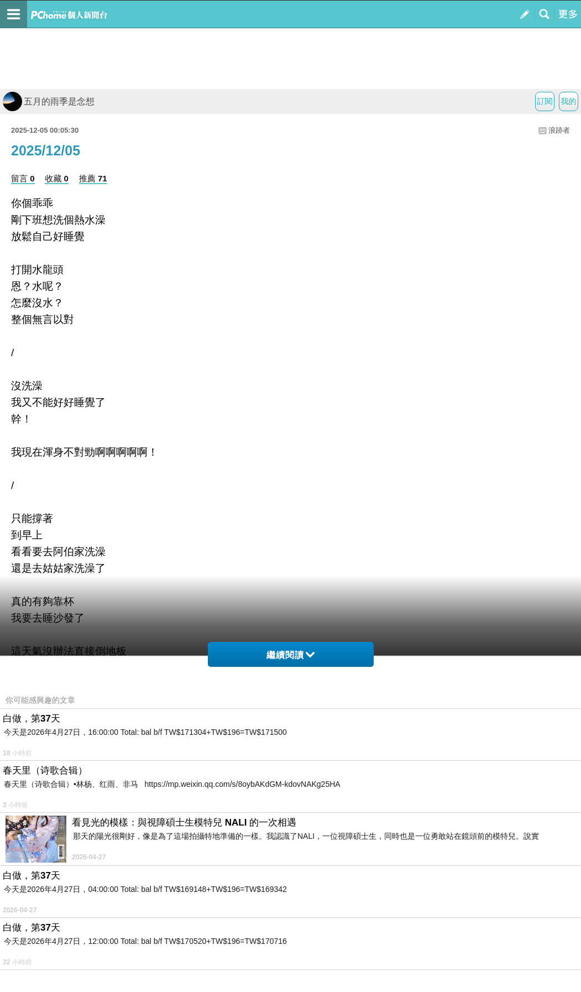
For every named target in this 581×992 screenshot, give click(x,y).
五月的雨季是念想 (49, 101)
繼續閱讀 (290, 655)
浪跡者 (559, 130)
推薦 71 (93, 178)
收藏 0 (57, 178)
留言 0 (23, 178)
